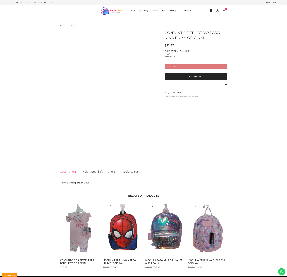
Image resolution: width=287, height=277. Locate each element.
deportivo (84, 25)
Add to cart (196, 76)
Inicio (133, 11)
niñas (185, 96)
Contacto (187, 11)
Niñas (72, 25)
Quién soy (143, 11)
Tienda (155, 11)
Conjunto (172, 96)
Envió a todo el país (170, 11)
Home (62, 25)
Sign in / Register (271, 2)
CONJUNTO (177, 93)
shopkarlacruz (193, 96)
